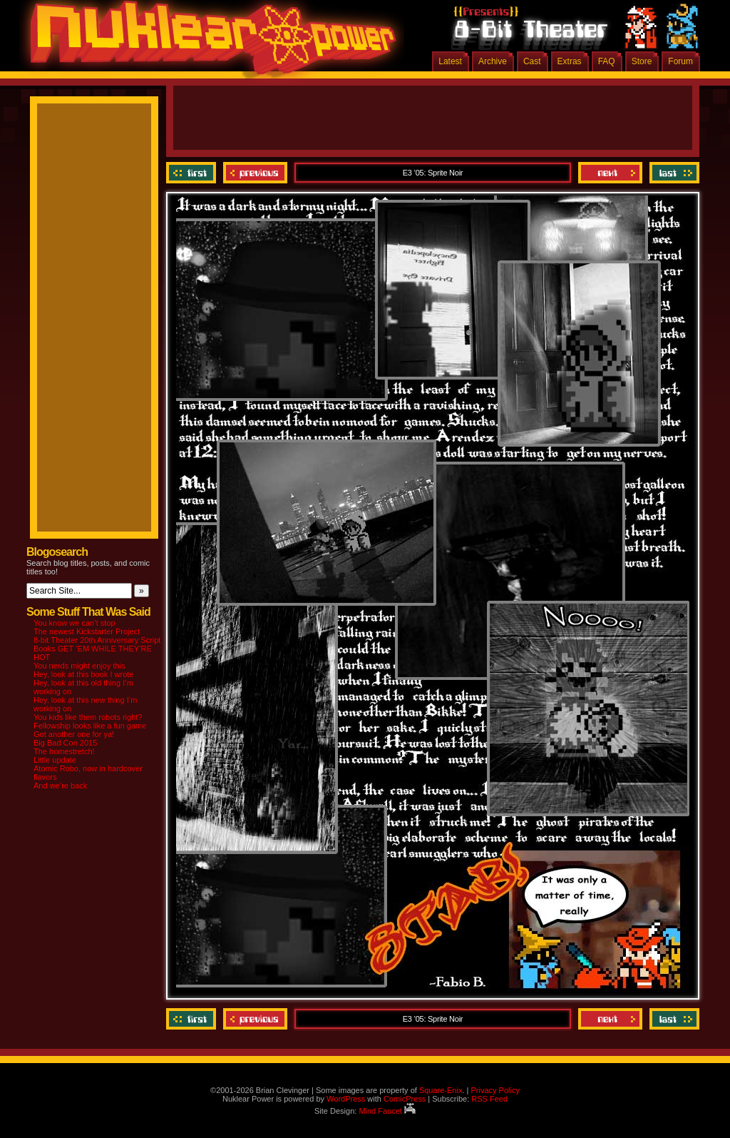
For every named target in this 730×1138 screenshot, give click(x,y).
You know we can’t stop (74, 623)
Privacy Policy (495, 1090)
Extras (569, 61)
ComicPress (405, 1098)
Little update (55, 760)
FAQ (606, 61)
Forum (680, 61)
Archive (492, 61)
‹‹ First (193, 173)
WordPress (346, 1098)
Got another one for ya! (74, 734)
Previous (255, 173)
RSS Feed (489, 1098)
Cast (532, 61)
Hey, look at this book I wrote (83, 674)
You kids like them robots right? (88, 717)
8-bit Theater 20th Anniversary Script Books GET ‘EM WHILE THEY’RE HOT (97, 648)
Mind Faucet (387, 1111)
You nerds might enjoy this (79, 665)
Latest (450, 61)
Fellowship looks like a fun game (90, 725)
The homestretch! (64, 751)
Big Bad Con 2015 (65, 742)
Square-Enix (441, 1090)
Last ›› (672, 173)
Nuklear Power (208, 43)
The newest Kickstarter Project (87, 631)
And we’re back (60, 785)
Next (610, 173)
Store (642, 61)
